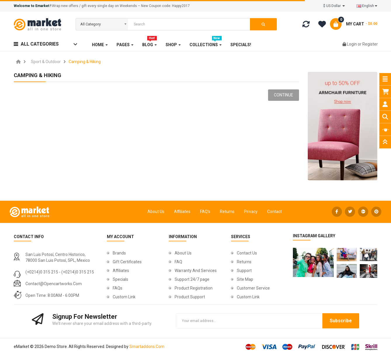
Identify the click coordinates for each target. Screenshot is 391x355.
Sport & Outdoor (46, 62)
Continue (283, 95)
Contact (274, 211)
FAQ (178, 261)
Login (352, 44)
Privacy (251, 211)
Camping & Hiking (85, 62)
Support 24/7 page (192, 279)
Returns (227, 211)
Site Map (245, 279)
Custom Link (124, 297)
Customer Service (253, 288)
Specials (120, 279)
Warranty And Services (196, 270)
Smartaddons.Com (146, 346)
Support (244, 270)
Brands (119, 253)
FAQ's (205, 211)
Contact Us (247, 253)
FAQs (117, 288)
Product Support (190, 297)
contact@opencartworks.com (53, 283)
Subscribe (341, 320)
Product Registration (194, 288)
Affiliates (182, 211)
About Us (155, 211)
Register (370, 44)
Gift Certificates (127, 261)
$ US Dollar (334, 6)
